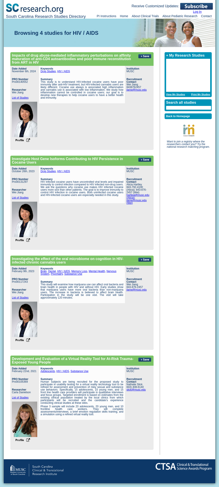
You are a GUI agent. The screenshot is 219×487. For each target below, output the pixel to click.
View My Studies (175, 94)
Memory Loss (79, 271)
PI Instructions (106, 16)
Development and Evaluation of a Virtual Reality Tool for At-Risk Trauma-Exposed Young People (73, 360)
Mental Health (97, 271)
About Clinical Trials (145, 16)
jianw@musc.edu (136, 89)
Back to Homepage (178, 116)
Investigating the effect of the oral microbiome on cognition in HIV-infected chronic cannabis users (67, 260)
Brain (44, 271)
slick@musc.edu (136, 389)
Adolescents (48, 371)
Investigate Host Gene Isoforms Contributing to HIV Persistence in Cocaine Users (67, 160)
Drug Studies (48, 71)
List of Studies (20, 97)
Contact (206, 16)
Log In (197, 11)
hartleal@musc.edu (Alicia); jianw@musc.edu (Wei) (137, 199)
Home (124, 16)
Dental (52, 271)
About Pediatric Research (179, 16)
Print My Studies (200, 94)
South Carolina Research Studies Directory (46, 16)
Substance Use (73, 273)
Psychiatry (57, 273)
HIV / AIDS (63, 71)
